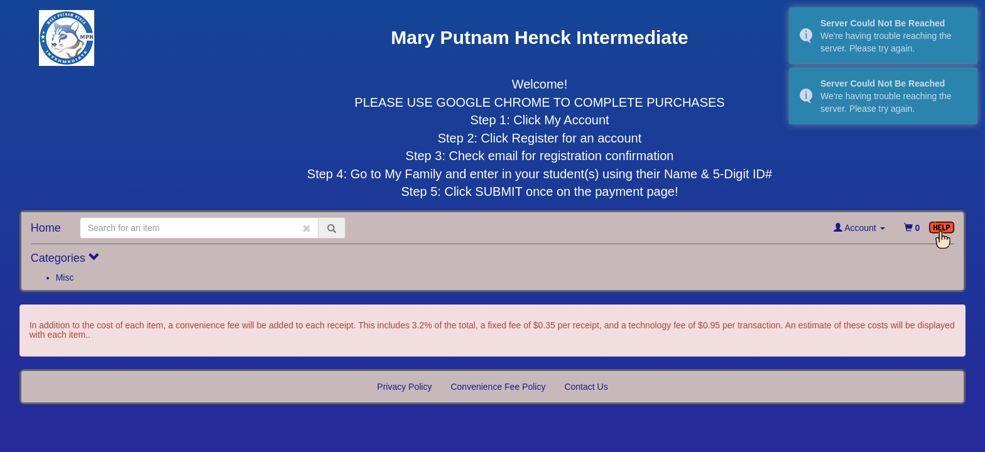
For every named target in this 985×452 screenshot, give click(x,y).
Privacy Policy (404, 387)
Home (46, 228)
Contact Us (585, 387)
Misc (65, 277)
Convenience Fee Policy (497, 387)
